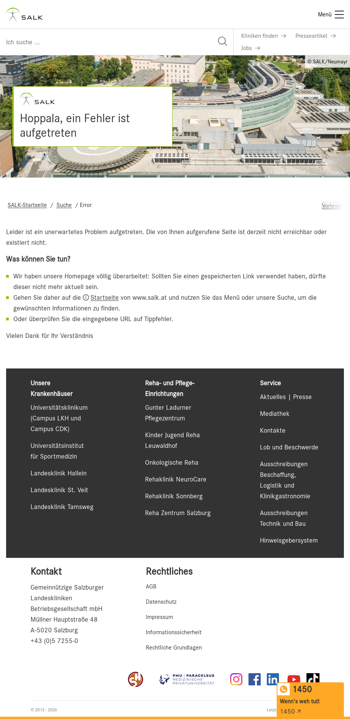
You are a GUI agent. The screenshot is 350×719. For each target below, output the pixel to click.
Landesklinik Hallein (59, 473)
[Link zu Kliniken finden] (263, 35)
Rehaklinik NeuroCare (175, 479)
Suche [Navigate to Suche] (64, 205)
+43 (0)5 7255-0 (54, 641)
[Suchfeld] (116, 42)
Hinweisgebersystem (289, 540)
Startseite (104, 297)
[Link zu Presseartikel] (315, 35)
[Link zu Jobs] (250, 48)
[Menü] (331, 14)
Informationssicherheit (174, 632)
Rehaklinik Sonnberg (174, 496)
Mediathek (275, 413)
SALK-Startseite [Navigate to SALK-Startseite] (27, 205)
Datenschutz (161, 601)
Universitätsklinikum (59, 407)
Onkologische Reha (171, 462)
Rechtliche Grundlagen (174, 647)
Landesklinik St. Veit (59, 490)
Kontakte (272, 430)
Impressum (159, 617)
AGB (151, 586)
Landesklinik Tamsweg (62, 507)
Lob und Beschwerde (289, 447)
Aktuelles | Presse (286, 397)
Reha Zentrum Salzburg (178, 513)
